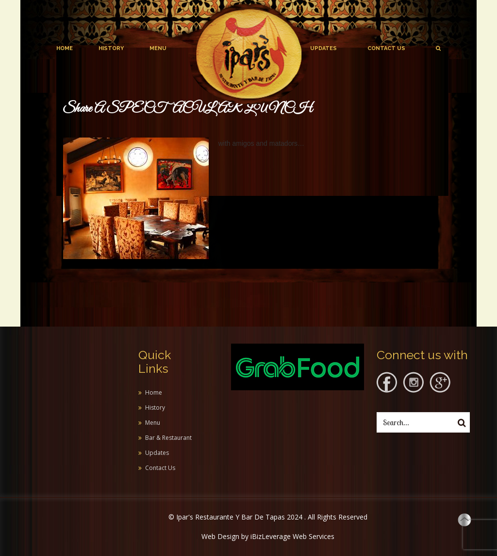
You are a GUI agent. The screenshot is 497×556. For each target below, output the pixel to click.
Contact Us (386, 48)
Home (64, 48)
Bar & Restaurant (168, 438)
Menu (157, 48)
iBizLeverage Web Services (292, 536)
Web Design (220, 536)
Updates (323, 48)
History (111, 48)
